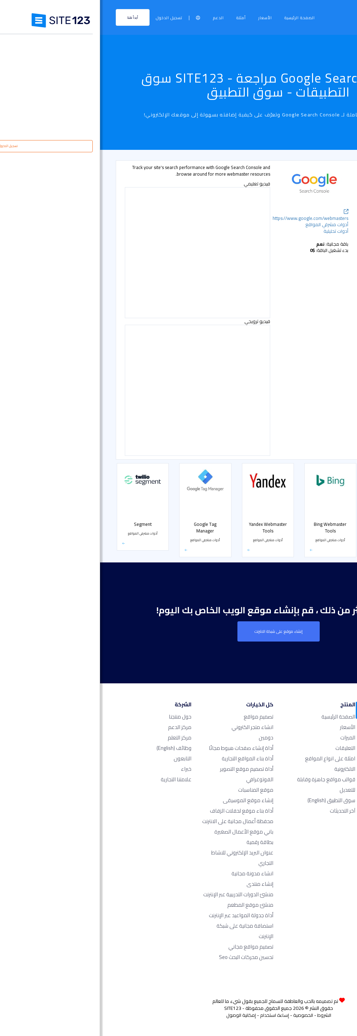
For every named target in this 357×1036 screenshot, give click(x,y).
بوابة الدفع (323, 345)
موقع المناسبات (155, 790)
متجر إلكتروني (321, 316)
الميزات (247, 737)
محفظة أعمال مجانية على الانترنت (137, 821)
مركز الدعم (79, 727)
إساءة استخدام (174, 1015)
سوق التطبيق (231, 800)
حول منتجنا (80, 717)
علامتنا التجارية (76, 779)
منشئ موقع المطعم (150, 905)
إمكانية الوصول (141, 1015)
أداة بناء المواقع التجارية (147, 758)
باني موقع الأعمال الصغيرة (143, 832)
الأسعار (165, 18)
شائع (328, 184)
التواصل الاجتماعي (318, 330)
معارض (326, 272)
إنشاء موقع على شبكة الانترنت (178, 631)
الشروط (224, 1015)
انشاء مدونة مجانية (152, 873)
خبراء (86, 769)
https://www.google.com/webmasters (210, 215)
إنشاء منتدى (159, 884)
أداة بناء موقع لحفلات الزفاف (141, 811)
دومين (166, 737)
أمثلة (141, 18)
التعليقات (245, 748)
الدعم (118, 18)
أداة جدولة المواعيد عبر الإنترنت (141, 915)
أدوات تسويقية (320, 228)
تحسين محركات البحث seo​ (146, 957)
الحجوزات (325, 286)
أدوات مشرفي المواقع (314, 242)
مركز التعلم (79, 737)
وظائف (73, 748)
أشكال (327, 257)
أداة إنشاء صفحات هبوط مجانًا (141, 748)
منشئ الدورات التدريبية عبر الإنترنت (138, 894)
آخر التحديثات (242, 811)
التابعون (82, 758)
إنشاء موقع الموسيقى (148, 800)
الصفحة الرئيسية (199, 18)
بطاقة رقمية (159, 842)
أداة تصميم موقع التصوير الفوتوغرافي (146, 774)
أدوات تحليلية (322, 199)
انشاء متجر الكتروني (152, 727)
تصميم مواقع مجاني (150, 947)
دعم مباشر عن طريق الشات (311, 213)
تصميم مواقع (158, 717)
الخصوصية (203, 1015)
